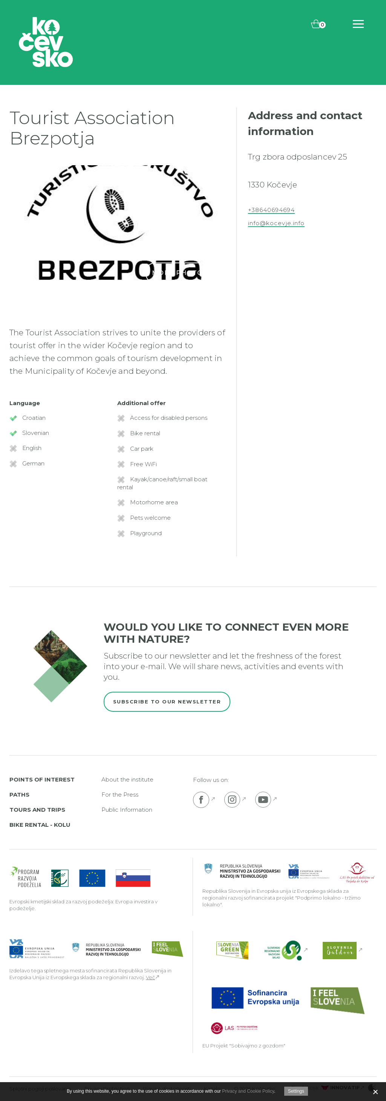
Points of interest (42, 779)
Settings (296, 1091)
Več (150, 977)
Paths (19, 794)
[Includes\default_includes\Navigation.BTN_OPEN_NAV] (358, 24)
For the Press (119, 794)
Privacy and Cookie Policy (248, 1091)
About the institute (127, 779)
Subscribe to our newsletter (167, 702)
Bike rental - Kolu (39, 824)
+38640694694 (271, 210)
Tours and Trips (37, 809)
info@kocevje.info (276, 223)
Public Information (126, 809)
